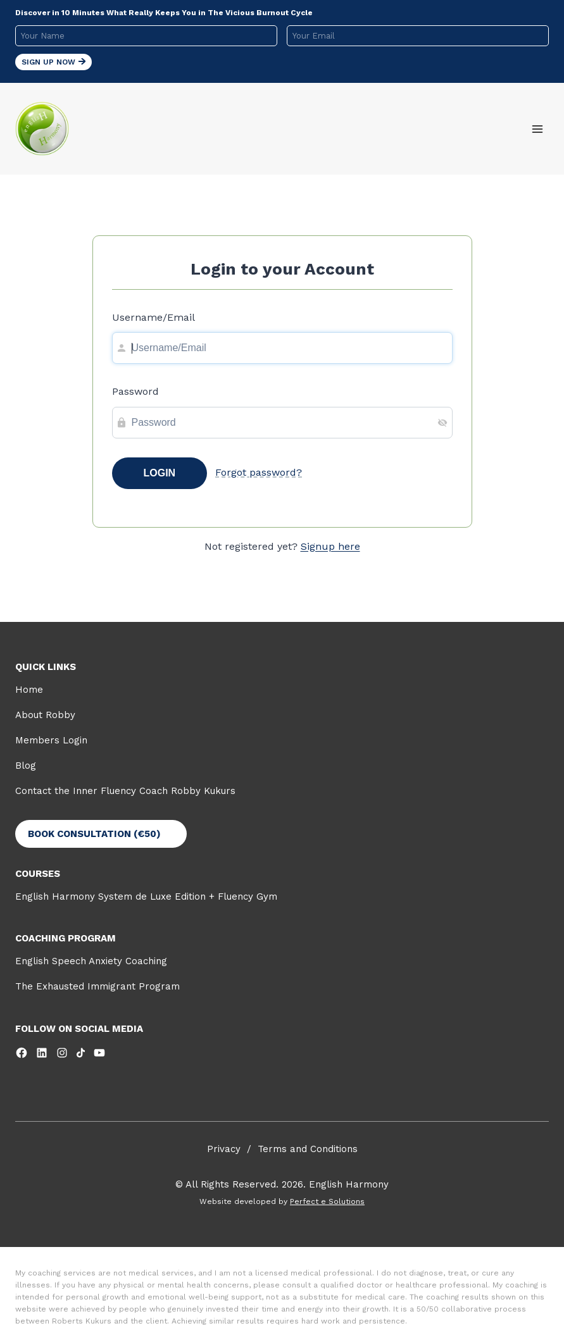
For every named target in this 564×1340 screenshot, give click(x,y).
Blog (25, 765)
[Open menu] (537, 129)
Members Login (51, 740)
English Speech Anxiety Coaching (91, 961)
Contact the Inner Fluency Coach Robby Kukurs (125, 791)
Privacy (224, 1149)
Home (29, 689)
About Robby (45, 715)
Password (135, 391)
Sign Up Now (53, 62)
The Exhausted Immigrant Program (97, 986)
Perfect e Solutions (327, 1201)
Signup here (330, 546)
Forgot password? (258, 472)
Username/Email (153, 317)
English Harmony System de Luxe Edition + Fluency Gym (146, 896)
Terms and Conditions (308, 1149)
